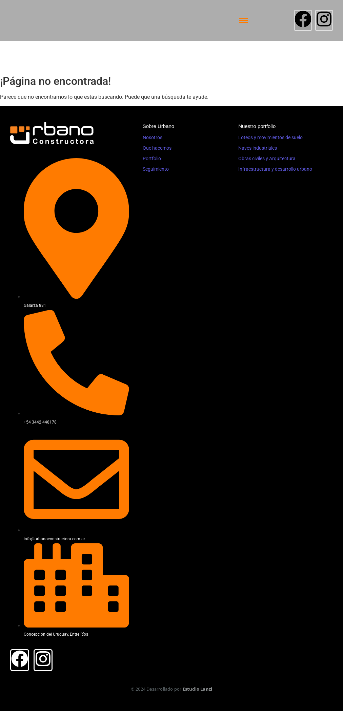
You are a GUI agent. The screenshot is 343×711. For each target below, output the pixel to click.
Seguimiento (156, 169)
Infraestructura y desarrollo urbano (275, 169)
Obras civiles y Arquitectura (267, 158)
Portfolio (152, 158)
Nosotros (152, 137)
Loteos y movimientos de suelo (270, 137)
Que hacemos (157, 148)
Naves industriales (257, 148)
